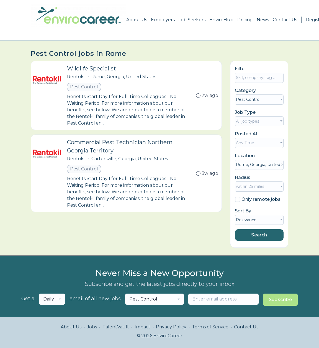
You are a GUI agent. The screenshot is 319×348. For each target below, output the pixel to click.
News (263, 19)
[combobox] (259, 99)
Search (259, 235)
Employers (163, 19)
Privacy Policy (171, 326)
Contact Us (285, 19)
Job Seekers (192, 19)
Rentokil (76, 76)
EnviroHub (221, 19)
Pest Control (84, 86)
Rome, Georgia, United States (123, 76)
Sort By (243, 210)
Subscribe (280, 299)
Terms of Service (210, 326)
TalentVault (115, 326)
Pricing (245, 19)
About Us (136, 19)
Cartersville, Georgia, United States (129, 158)
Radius (242, 177)
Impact (142, 326)
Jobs (92, 326)
